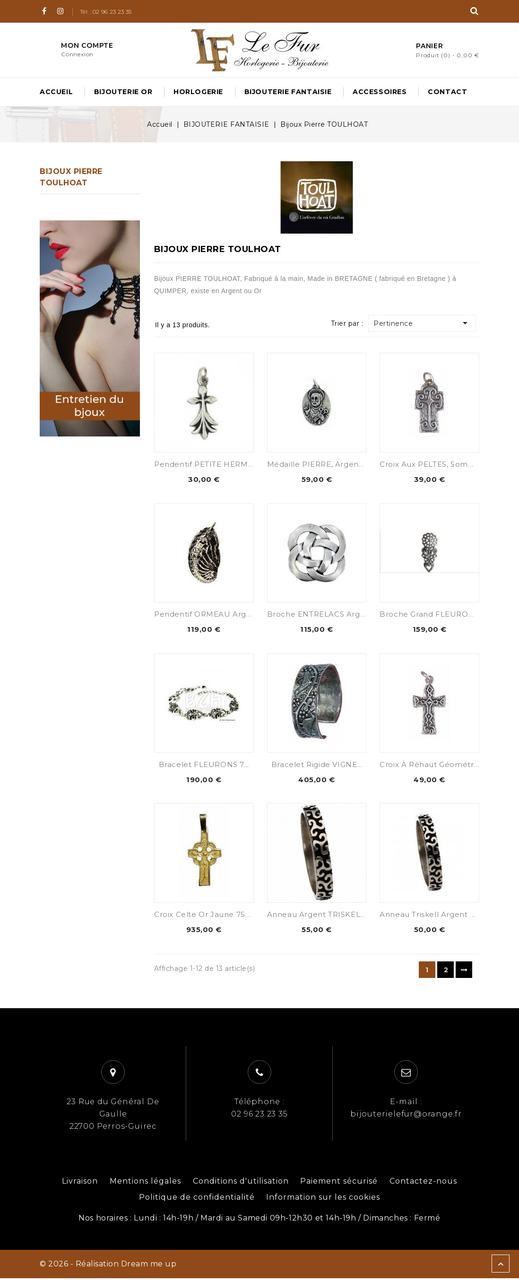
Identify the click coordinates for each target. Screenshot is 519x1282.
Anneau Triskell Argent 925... (434, 917)
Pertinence (425, 323)
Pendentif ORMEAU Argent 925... (217, 614)
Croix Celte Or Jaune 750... (204, 917)
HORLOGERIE (198, 91)
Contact (447, 91)
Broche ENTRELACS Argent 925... (331, 614)
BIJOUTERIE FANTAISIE (288, 91)
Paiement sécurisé (339, 1184)
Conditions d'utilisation (241, 1184)
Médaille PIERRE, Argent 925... (325, 464)
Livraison (80, 1184)
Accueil (56, 91)
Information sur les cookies (323, 1200)
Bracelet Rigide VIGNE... (316, 766)
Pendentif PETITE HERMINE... (210, 464)
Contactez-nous (423, 1184)
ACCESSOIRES (380, 91)
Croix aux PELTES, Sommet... (434, 464)
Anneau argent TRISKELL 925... (326, 917)
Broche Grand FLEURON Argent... (444, 614)
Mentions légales (145, 1184)
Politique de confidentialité (197, 1200)
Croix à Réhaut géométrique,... (438, 766)
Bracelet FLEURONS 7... (204, 766)
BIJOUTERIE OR (123, 91)
